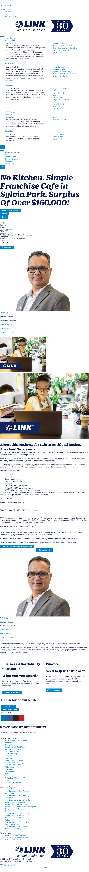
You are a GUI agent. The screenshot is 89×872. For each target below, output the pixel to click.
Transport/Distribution (13, 783)
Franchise (8, 756)
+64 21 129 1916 (5, 328)
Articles (55, 91)
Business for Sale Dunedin (19, 813)
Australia (8, 12)
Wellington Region (12, 824)
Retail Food (9, 769)
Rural (6, 774)
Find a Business (10, 38)
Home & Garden (11, 758)
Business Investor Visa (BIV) (15, 835)
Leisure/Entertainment (13, 765)
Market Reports (59, 93)
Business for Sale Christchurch (21, 800)
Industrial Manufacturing (14, 763)
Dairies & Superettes (13, 749)
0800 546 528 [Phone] (5, 5)
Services (8, 776)
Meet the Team (10, 157)
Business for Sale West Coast (16, 829)
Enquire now (7, 247)
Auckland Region (11, 789)
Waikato (8, 820)
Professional (9, 767)
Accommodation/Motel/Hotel (16, 740)
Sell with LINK (10, 40)
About (7, 154)
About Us (8, 114)
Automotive (9, 742)
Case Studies (58, 97)
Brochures (56, 95)
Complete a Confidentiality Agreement (17, 547)
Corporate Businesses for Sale (16, 837)
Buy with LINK (10, 64)
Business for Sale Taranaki (15, 818)
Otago (7, 811)
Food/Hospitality (11, 754)
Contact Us (9, 131)
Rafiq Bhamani (5, 313)
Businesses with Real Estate (15, 747)
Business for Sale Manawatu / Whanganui (20, 807)
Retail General (10, 771)
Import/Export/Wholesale (14, 760)
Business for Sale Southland (15, 815)
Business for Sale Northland (15, 809)
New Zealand (7, 10)
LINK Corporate (10, 112)
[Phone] (1, 3)
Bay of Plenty (10, 793)
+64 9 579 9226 (6, 324)
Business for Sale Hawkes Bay (16, 804)
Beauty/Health (10, 745)
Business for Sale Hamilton (19, 822)
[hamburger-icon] (2, 36)
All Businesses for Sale (13, 840)
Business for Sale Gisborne (15, 802)
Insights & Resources (61, 88)
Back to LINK (9, 163)
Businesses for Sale (12, 152)
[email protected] (32, 510)
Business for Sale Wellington (20, 827)
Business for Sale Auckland (19, 791)
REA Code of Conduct (8, 865)
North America (10, 16)
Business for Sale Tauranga (19, 796)
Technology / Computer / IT (15, 778)
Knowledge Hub (11, 85)
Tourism (7, 780)
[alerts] (1, 730)
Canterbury (9, 798)
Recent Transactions (12, 159)
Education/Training (12, 751)
